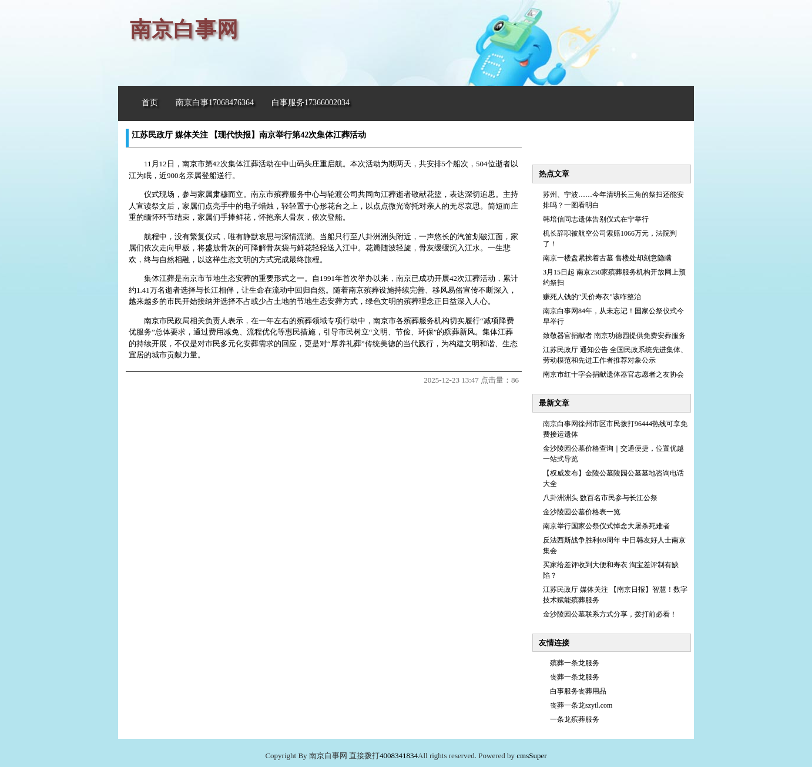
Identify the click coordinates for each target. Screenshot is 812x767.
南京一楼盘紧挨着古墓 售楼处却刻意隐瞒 (607, 258)
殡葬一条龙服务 (574, 663)
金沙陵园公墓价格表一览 (581, 512)
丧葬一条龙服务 (574, 677)
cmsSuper (531, 755)
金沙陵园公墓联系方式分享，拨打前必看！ (610, 614)
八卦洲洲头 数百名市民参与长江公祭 (600, 498)
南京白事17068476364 (215, 102)
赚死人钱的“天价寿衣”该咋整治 (592, 297)
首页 (150, 102)
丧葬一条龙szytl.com (581, 705)
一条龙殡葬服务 (574, 719)
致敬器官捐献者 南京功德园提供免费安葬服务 (614, 335)
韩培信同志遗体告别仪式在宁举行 (596, 219)
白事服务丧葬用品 (578, 691)
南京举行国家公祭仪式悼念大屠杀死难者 (606, 526)
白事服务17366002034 (310, 102)
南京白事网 (184, 29)
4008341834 (399, 755)
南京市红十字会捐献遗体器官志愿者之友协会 (613, 374)
